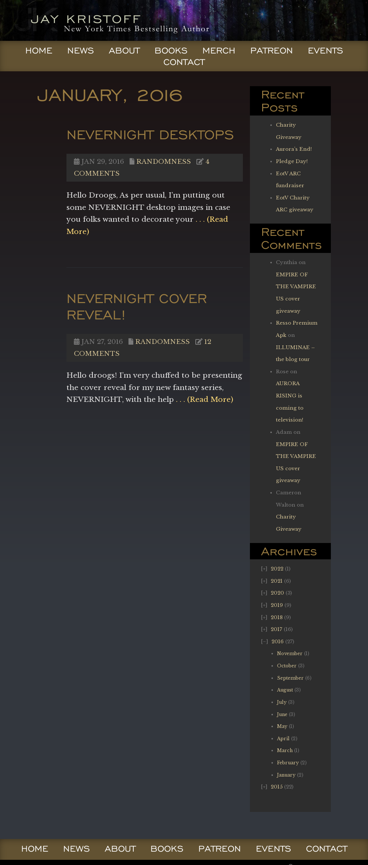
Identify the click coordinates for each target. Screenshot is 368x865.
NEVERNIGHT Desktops (150, 134)
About (124, 50)
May (282, 726)
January (286, 775)
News (80, 50)
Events (325, 50)
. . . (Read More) (203, 399)
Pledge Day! (292, 161)
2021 (277, 581)
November (290, 653)
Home (38, 50)
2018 (277, 617)
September (290, 678)
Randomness (163, 161)
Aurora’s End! (294, 149)
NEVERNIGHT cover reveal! (136, 306)
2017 (276, 629)
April (283, 738)
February (288, 762)
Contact (184, 62)
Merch (218, 50)
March (285, 750)
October (287, 666)
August (285, 690)
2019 (277, 605)
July (282, 702)
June (282, 714)
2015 (277, 787)
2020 (277, 593)
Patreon (271, 50)
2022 (277, 569)
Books (171, 50)
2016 (277, 641)
